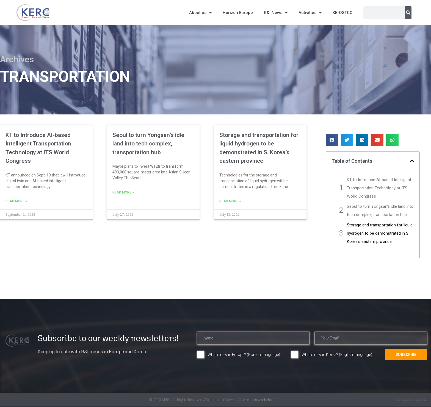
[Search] (408, 12)
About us (200, 13)
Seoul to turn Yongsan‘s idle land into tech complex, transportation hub (148, 144)
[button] (332, 140)
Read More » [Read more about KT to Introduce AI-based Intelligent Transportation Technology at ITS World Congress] (16, 201)
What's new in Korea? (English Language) (337, 354)
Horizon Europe (238, 12)
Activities (310, 13)
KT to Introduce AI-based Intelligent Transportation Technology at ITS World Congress (379, 188)
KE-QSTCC (342, 12)
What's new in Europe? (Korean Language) (244, 354)
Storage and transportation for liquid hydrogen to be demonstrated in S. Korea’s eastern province (380, 233)
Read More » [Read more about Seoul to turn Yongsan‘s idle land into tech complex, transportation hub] (123, 192)
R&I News (276, 13)
